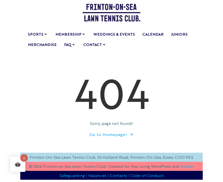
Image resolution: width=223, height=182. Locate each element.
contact (94, 44)
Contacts (118, 175)
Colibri (187, 166)
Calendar (152, 34)
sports (38, 34)
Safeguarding (72, 175)
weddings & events (114, 34)
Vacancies (97, 175)
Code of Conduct (147, 175)
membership (70, 34)
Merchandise (42, 44)
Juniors (179, 34)
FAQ (70, 44)
